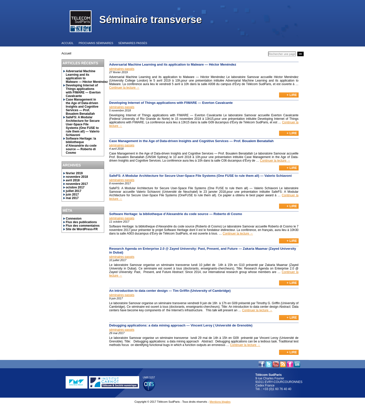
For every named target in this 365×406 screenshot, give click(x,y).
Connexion (74, 218)
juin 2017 (72, 194)
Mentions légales (220, 401)
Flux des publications (81, 222)
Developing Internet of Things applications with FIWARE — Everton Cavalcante (83, 91)
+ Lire (292, 95)
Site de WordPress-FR (82, 229)
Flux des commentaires (83, 225)
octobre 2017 (75, 187)
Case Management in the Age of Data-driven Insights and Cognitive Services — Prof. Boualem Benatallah (82, 106)
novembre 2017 (77, 184)
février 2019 (74, 173)
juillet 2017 (73, 191)
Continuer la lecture (124, 87)
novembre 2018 (77, 177)
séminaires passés (121, 69)
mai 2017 (72, 198)
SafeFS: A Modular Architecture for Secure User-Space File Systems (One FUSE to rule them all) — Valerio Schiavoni (83, 126)
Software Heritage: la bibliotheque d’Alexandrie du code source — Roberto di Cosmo (81, 145)
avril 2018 (73, 180)
